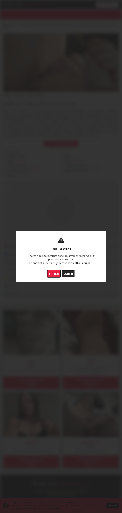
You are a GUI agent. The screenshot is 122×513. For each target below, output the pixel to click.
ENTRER (54, 274)
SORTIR (68, 274)
